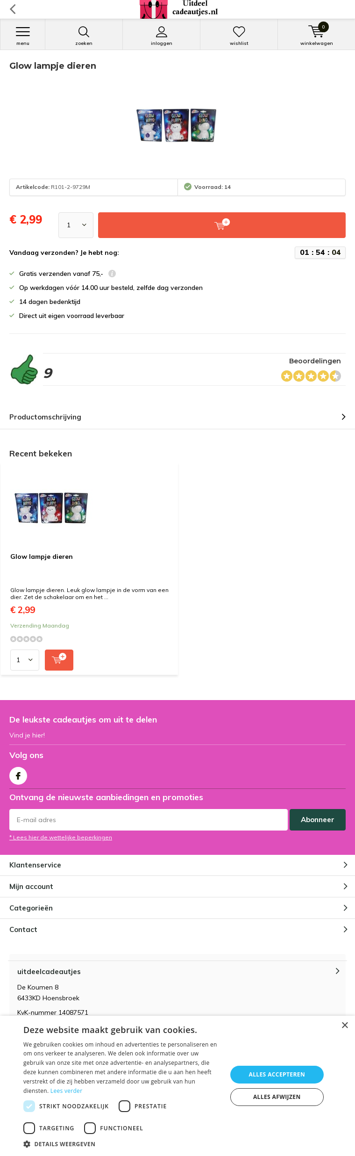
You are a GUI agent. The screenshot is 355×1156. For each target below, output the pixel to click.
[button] (122, 1144)
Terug (12, 9)
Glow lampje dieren (41, 556)
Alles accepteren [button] (276, 1074)
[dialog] (177, 1086)
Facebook (18, 773)
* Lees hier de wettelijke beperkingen (60, 837)
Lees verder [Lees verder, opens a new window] (66, 1091)
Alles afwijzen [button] (277, 1097)
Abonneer (317, 819)
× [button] (344, 1025)
